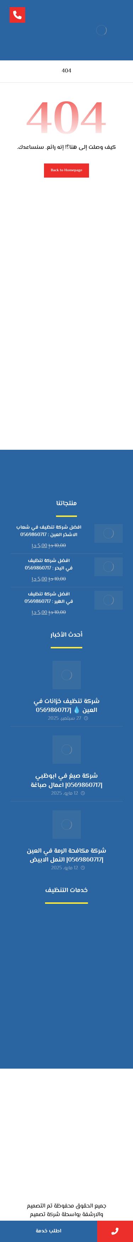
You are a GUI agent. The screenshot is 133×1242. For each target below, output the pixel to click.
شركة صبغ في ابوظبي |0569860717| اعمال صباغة (66, 780)
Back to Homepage (66, 170)
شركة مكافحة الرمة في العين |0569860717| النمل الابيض (66, 855)
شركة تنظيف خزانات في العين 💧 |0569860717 (66, 706)
